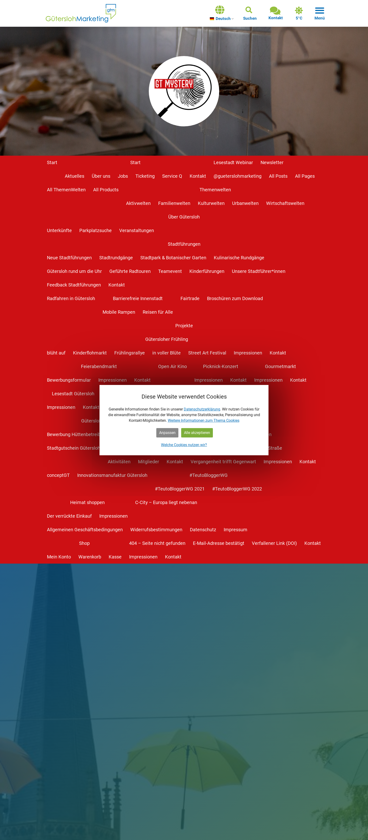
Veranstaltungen (136, 230)
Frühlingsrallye (129, 353)
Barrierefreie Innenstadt (138, 298)
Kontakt (198, 176)
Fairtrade (189, 298)
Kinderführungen (206, 271)
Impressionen (248, 353)
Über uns (101, 176)
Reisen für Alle (158, 312)
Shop (84, 543)
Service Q (172, 176)
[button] (250, 13)
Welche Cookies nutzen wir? (184, 445)
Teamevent (170, 271)
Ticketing (145, 176)
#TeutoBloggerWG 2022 (237, 489)
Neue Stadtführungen (69, 257)
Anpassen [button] (167, 432)
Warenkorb (89, 557)
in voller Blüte (166, 353)
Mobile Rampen (119, 312)
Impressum (235, 529)
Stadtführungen (184, 244)
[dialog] (184, 420)
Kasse (115, 557)
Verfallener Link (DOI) (274, 543)
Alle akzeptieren (197, 432)
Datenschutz (203, 529)
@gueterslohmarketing (237, 176)
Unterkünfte (59, 230)
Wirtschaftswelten (285, 203)
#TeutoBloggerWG (208, 475)
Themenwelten (215, 189)
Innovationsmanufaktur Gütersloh (112, 475)
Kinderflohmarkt (90, 353)
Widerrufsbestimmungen (156, 529)
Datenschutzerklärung (202, 409)
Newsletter (272, 162)
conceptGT (58, 475)
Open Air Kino (172, 366)
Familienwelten (174, 203)
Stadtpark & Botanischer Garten (173, 257)
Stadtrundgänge (116, 257)
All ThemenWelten (66, 189)
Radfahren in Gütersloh (71, 298)
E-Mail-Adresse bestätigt (218, 543)
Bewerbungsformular (69, 380)
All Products (106, 189)
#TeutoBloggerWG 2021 (180, 489)
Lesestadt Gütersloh (73, 393)
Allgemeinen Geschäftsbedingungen (85, 529)
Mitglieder (148, 461)
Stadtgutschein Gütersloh (73, 448)
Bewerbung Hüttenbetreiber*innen (83, 434)
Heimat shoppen (87, 502)
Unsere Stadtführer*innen (258, 271)
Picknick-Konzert (220, 366)
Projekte (184, 325)
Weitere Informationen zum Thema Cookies (203, 420)
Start (52, 162)
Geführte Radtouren (130, 271)
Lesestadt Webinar (233, 162)
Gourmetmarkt (280, 366)
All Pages (305, 176)
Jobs (123, 176)
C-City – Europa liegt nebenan (166, 502)
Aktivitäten (119, 461)
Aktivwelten (138, 203)
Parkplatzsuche (95, 230)
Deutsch (220, 18)
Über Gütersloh (184, 217)
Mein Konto (59, 557)
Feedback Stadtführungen (74, 285)
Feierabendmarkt (99, 366)
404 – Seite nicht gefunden (157, 543)
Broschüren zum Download (235, 298)
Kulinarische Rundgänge (239, 257)
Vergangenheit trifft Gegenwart (223, 461)
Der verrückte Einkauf (69, 516)
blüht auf (56, 353)
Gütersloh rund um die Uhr (74, 271)
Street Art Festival (207, 353)
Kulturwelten (211, 203)
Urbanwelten (245, 203)
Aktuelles (74, 176)
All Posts (278, 176)
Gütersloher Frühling (166, 339)
